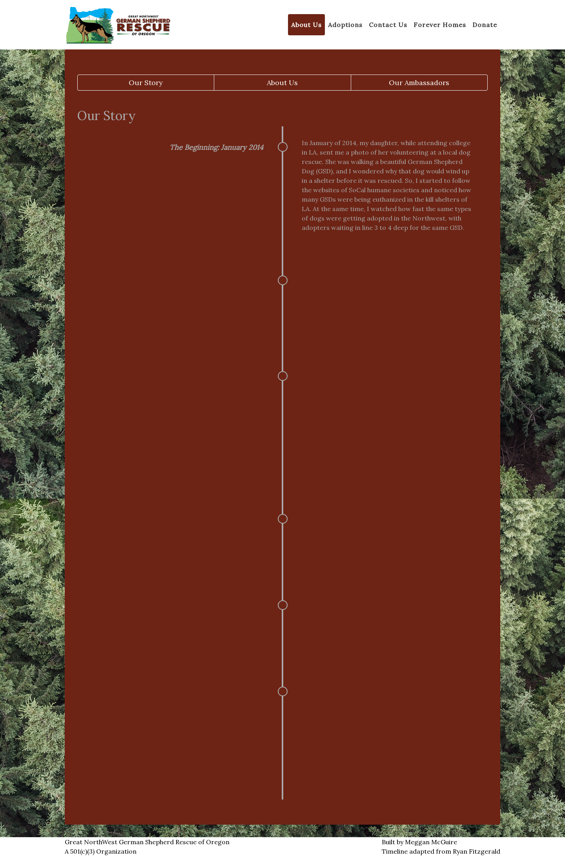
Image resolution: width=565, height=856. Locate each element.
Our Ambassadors (419, 82)
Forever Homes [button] (440, 25)
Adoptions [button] (345, 25)
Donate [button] (484, 25)
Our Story (146, 82)
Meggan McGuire (431, 842)
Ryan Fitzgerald (476, 851)
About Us (282, 82)
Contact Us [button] (388, 25)
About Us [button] (306, 25)
